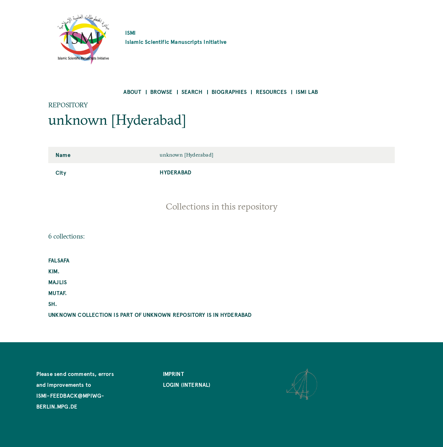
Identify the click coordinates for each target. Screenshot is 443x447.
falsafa (58, 260)
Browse (161, 91)
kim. (54, 271)
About (132, 91)
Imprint (173, 373)
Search (191, 91)
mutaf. (57, 293)
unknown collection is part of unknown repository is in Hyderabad (150, 314)
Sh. (52, 303)
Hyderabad (175, 172)
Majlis (57, 282)
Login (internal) (187, 384)
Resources (271, 91)
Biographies (229, 91)
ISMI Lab (307, 91)
